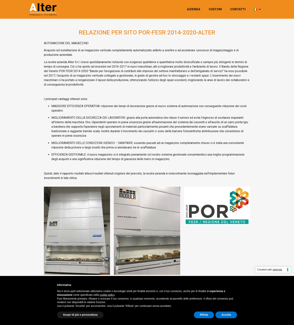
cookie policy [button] (107, 294)
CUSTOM (215, 9)
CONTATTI (238, 9)
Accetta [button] (226, 314)
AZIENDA (193, 9)
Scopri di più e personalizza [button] (80, 314)
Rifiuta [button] (204, 314)
